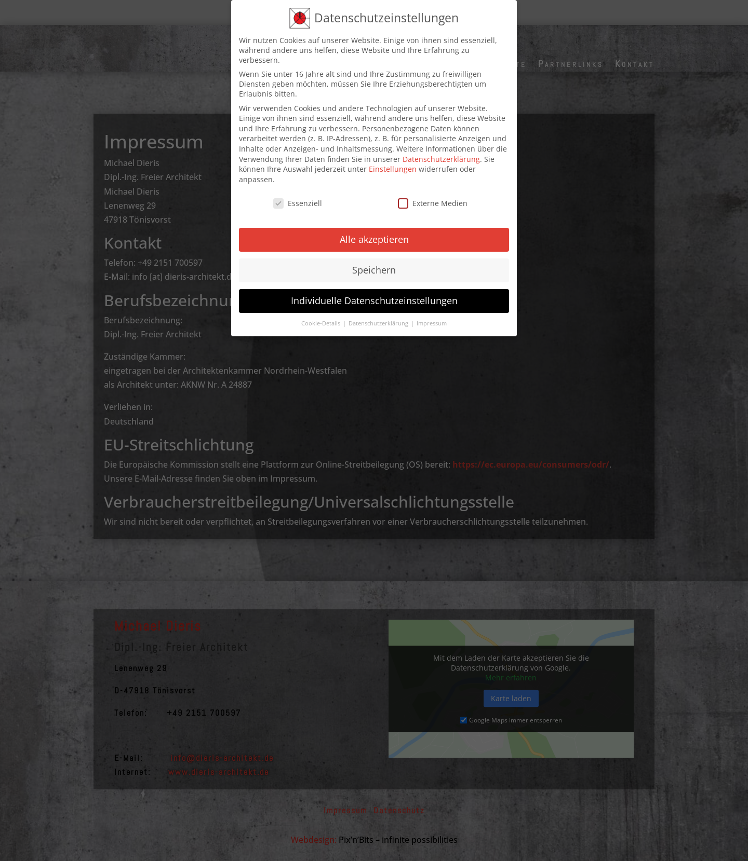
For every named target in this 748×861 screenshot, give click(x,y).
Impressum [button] (432, 315)
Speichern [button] (374, 261)
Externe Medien (433, 195)
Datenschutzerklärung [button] (379, 315)
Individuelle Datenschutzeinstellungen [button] (374, 292)
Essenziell (297, 195)
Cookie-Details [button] (321, 315)
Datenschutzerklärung (441, 151)
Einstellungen (393, 161)
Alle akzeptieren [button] (374, 231)
